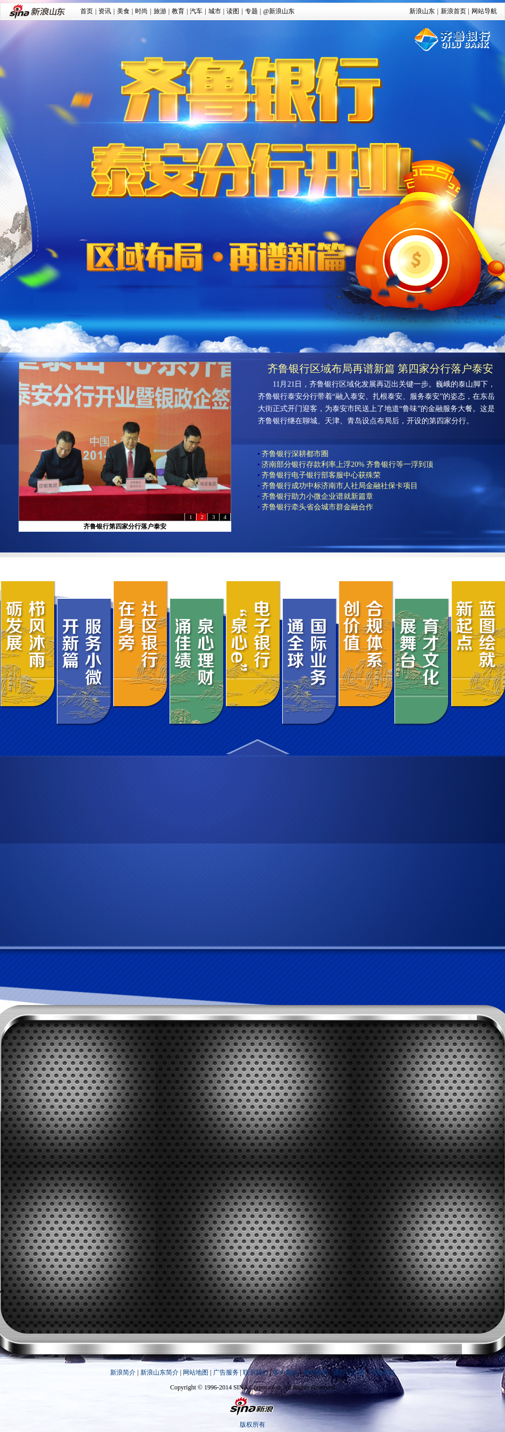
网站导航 (484, 11)
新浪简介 (123, 1372)
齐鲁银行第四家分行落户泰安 (124, 526)
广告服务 (226, 1372)
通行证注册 (349, 1372)
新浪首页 (453, 11)
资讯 (104, 11)
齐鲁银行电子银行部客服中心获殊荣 (321, 475)
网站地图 (195, 1372)
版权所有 (252, 1424)
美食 (123, 11)
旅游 (160, 11)
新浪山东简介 (159, 1372)
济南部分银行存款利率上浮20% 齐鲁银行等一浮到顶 (347, 464)
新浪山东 (422, 11)
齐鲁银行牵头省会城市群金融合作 (317, 507)
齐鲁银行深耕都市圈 (295, 454)
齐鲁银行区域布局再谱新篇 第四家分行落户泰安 (380, 368)
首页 (86, 11)
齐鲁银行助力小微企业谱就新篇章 (317, 496)
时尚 (141, 11)
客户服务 (285, 1372)
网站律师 (316, 1372)
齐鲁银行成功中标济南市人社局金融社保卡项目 (340, 486)
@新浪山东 (278, 11)
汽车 (196, 11)
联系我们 (255, 1372)
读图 (232, 11)
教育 (178, 11)
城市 (214, 11)
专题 (251, 11)
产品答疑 (382, 1372)
